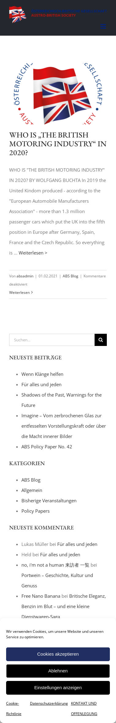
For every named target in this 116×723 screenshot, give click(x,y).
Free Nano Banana (40, 596)
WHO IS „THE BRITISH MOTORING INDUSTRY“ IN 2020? (58, 143)
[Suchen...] (52, 340)
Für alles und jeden (41, 384)
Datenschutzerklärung (49, 703)
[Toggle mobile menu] (103, 26)
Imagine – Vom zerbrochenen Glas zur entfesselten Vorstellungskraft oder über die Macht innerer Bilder (63, 425)
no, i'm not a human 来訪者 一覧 (55, 565)
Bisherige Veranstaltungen (49, 500)
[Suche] (101, 340)
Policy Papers (35, 511)
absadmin (25, 276)
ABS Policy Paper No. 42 (46, 446)
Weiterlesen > (33, 253)
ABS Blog (70, 276)
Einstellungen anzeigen (58, 687)
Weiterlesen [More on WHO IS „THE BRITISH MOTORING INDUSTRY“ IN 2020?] (19, 292)
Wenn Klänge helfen (42, 374)
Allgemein (31, 490)
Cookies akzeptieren (58, 654)
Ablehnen (58, 670)
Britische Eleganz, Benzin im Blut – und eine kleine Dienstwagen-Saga (63, 606)
